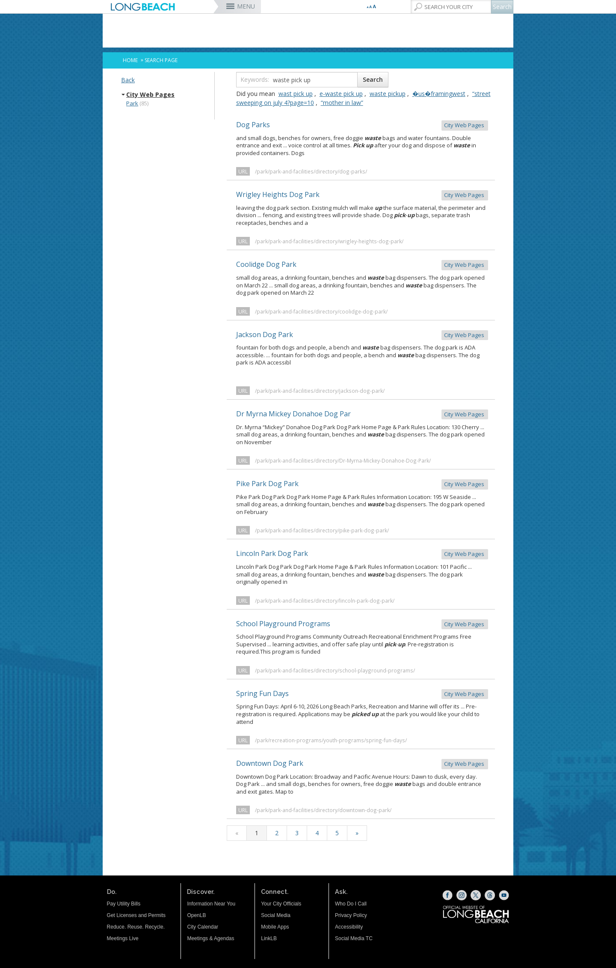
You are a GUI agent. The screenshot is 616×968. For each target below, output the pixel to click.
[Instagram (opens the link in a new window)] (461, 895)
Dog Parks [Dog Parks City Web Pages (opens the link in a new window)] (362, 125)
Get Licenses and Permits (136, 915)
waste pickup (388, 94)
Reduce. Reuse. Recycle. (136, 927)
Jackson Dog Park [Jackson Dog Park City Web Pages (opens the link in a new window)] (362, 335)
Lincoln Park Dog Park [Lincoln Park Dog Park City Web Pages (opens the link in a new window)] (362, 554)
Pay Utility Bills (124, 904)
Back (128, 80)
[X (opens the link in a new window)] (476, 895)
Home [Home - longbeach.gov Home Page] (130, 60)
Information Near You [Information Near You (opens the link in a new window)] (211, 904)
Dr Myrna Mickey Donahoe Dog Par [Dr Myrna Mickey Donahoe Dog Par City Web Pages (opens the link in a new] (362, 414)
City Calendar (202, 927)
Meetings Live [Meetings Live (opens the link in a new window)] (123, 938)
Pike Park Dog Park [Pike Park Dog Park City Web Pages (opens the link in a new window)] (362, 484)
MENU (246, 6)
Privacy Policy (351, 915)
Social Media (275, 915)
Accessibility (349, 927)
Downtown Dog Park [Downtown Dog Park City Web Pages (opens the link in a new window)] (362, 764)
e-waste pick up (341, 94)
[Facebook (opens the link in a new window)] (447, 895)
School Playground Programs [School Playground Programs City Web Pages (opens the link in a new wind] (362, 624)
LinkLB (269, 938)
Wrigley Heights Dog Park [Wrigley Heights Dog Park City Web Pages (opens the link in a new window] (362, 195)
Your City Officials (281, 904)
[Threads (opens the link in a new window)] (490, 895)
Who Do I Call (351, 904)
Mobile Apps (275, 927)
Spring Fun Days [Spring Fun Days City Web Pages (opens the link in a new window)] (362, 694)
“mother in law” (342, 103)
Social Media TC (354, 938)
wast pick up (295, 94)
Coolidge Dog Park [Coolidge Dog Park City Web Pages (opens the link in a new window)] (362, 265)
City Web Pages (150, 95)
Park (132, 103)
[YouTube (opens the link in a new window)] (504, 895)
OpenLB (196, 915)
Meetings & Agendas (210, 938)
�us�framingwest (438, 94)
